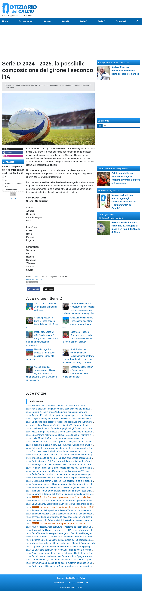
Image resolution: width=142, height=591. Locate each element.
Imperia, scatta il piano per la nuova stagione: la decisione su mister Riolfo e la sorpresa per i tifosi (79, 458)
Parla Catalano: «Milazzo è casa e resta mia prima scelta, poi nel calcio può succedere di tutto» (78, 474)
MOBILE (80, 583)
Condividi (33, 289)
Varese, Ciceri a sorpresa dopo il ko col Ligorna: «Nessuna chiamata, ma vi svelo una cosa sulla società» (41, 373)
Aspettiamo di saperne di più (13, 184)
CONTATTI (71, 583)
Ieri (105, 126)
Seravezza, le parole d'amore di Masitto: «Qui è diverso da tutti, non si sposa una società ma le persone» (83, 487)
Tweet (49, 289)
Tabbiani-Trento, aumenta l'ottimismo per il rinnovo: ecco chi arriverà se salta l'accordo (73, 491)
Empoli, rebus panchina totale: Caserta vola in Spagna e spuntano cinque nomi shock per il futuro (79, 556)
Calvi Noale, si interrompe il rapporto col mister (58, 523)
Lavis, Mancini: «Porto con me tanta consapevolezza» (58, 438)
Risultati (13, 199)
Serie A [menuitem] (47, 21)
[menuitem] (137, 21)
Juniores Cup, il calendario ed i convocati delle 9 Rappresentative (63, 540)
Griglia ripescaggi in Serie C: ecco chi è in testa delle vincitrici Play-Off (66, 418)
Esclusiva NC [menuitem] (26, 21)
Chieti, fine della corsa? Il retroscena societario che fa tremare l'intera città (67, 422)
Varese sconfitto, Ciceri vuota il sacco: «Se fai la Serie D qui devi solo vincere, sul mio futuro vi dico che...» (83, 559)
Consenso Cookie (64, 578)
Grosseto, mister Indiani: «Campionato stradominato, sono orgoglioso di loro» (69, 451)
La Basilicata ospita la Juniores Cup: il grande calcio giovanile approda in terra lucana (73, 550)
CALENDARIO (59, 583)
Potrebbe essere (11, 190)
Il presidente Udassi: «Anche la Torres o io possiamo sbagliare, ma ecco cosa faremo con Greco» (79, 477)
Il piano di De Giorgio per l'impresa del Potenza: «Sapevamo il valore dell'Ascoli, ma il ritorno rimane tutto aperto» (86, 530)
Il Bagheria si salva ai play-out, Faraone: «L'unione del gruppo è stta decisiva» (69, 445)
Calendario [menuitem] (121, 21)
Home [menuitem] (5, 21)
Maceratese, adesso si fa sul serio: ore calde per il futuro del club (63, 543)
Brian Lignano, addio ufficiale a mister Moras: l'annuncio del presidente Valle (69, 504)
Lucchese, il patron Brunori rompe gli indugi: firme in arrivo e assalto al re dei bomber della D (76, 428)
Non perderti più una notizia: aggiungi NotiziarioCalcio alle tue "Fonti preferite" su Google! (123, 201)
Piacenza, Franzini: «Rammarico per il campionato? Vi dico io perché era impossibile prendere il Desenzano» (84, 471)
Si (5, 176)
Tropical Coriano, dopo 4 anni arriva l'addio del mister (61, 497)
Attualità (101, 190)
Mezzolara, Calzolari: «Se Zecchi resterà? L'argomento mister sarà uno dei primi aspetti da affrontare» (42, 338)
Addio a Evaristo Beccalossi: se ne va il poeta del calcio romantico (125, 70)
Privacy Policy (79, 578)
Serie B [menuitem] (65, 21)
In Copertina (103, 63)
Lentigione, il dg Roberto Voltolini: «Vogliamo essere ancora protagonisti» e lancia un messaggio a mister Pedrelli (86, 520)
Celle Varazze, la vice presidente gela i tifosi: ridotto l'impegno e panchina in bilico (71, 533)
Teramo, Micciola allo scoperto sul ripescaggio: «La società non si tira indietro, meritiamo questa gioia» (81, 415)
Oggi (99, 126)
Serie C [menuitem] (83, 21)
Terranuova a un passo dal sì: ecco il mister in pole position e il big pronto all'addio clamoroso (77, 563)
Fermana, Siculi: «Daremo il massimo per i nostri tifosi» (58, 405)
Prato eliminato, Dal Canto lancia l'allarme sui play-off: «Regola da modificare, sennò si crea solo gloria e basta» (86, 461)
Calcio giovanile (105, 214)
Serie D (36, 277)
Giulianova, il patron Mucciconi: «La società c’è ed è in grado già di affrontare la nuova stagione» (78, 481)
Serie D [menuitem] (101, 21)
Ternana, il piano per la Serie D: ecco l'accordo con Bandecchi (62, 517)
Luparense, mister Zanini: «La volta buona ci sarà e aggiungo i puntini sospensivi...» (72, 546)
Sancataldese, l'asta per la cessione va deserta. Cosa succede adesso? (66, 514)
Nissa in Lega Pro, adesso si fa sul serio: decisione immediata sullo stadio (67, 432)
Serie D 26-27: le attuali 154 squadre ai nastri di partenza (45, 306)
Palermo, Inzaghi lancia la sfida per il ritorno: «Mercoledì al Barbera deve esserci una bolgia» (77, 448)
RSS (86, 583)
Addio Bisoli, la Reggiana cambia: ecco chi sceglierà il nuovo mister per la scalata (71, 409)
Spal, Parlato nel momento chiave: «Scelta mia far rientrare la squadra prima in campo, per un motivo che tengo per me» (78, 356)
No (6, 180)
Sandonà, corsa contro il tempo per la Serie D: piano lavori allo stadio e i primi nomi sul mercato (78, 500)
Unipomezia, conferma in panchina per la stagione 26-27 (63, 507)
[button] (13, 194)
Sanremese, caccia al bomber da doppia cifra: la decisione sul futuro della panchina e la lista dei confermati (84, 484)
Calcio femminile (106, 168)
